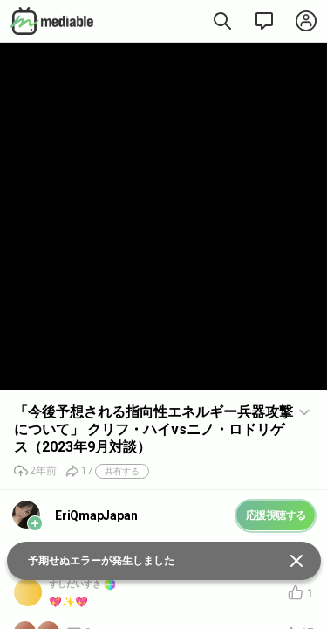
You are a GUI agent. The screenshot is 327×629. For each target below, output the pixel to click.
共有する (122, 471)
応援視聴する (276, 515)
